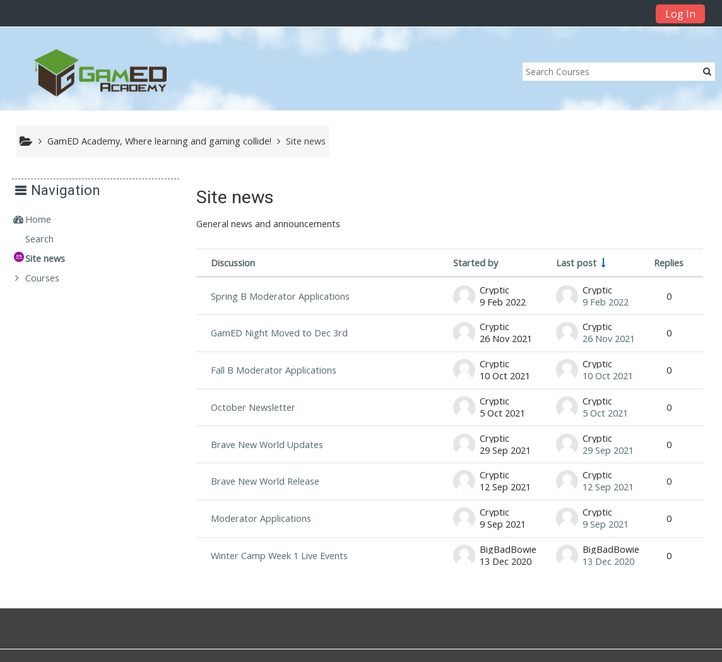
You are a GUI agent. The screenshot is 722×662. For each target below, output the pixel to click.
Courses (52, 278)
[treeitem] (100, 219)
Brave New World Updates (267, 445)
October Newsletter (253, 407)
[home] (100, 72)
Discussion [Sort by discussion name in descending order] (233, 263)
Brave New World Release (265, 481)
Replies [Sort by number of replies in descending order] (669, 263)
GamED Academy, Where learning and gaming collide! (159, 141)
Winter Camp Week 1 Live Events (279, 556)
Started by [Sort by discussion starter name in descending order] (475, 263)
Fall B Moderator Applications (273, 370)
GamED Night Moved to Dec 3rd (279, 333)
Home (48, 219)
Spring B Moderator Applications (280, 296)
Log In (680, 14)
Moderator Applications (261, 518)
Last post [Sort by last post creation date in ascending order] (576, 263)
